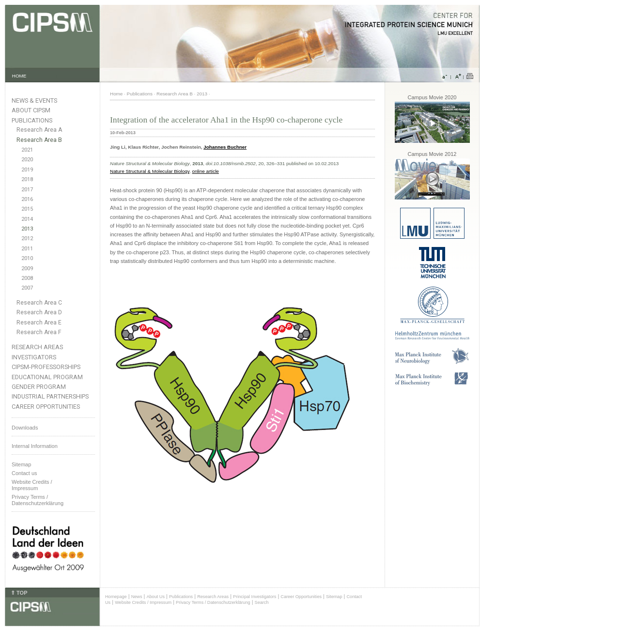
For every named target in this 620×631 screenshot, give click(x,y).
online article (205, 171)
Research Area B (39, 140)
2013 (27, 229)
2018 (27, 179)
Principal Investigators (254, 596)
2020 (27, 159)
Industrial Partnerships (50, 396)
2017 (27, 189)
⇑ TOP (19, 593)
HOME (19, 75)
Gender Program (39, 386)
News (136, 596)
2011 (27, 249)
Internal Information (35, 446)
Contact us (24, 473)
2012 (27, 238)
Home (116, 93)
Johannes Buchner (225, 147)
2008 (27, 278)
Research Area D (39, 312)
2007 (27, 288)
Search (262, 602)
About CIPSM (31, 110)
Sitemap (21, 464)
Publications (32, 120)
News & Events (34, 100)
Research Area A (39, 129)
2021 (27, 150)
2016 (27, 199)
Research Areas (37, 347)
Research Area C (39, 302)
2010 (27, 258)
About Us (155, 596)
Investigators (34, 357)
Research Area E (39, 322)
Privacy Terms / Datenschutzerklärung (37, 500)
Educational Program (47, 377)
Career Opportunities (46, 406)
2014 (27, 219)
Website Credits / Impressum (143, 602)
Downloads (25, 428)
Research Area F (39, 332)
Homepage (116, 596)
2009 (27, 268)
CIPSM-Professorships (46, 366)
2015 (27, 209)
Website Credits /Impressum (32, 485)
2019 (27, 170)
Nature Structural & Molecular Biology (149, 171)
